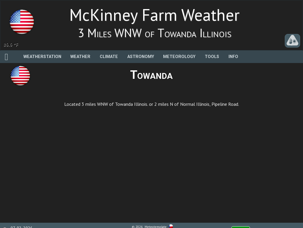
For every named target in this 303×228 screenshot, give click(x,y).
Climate (109, 56)
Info (233, 56)
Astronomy (140, 56)
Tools (212, 56)
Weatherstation (42, 56)
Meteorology (179, 56)
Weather (80, 56)
